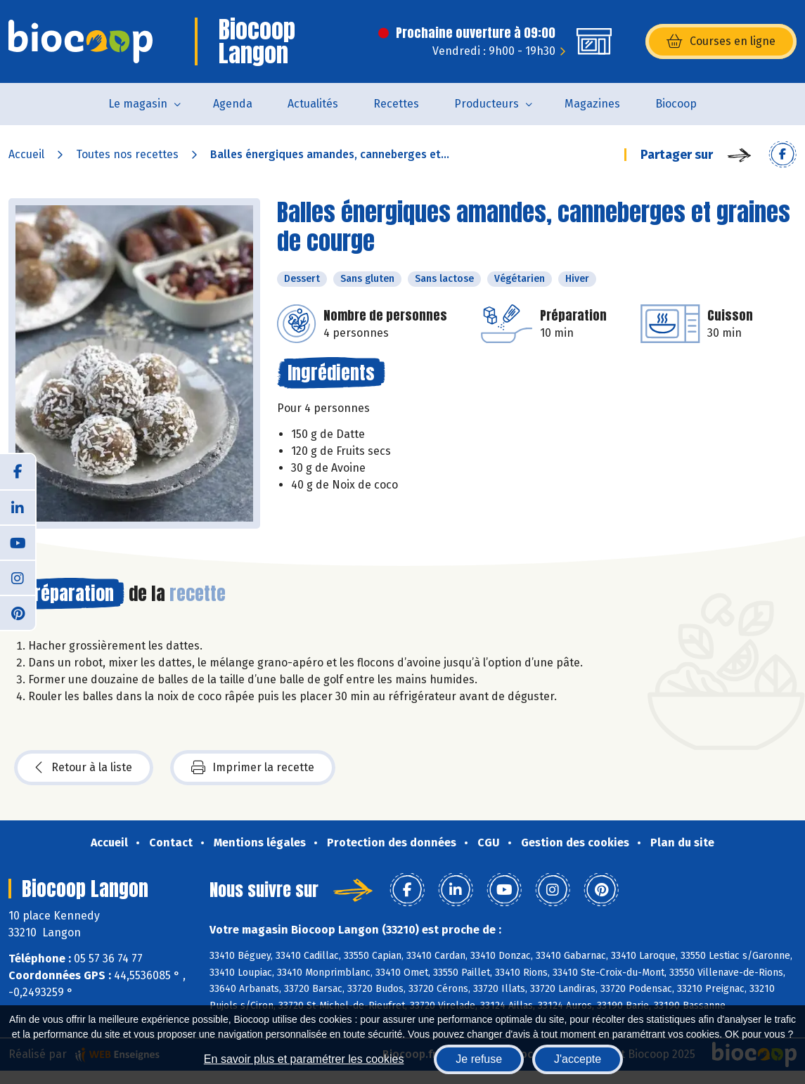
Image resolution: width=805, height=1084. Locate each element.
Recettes (396, 103)
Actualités (313, 103)
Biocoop (676, 103)
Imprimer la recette (252, 768)
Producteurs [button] (486, 103)
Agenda (232, 103)
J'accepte (577, 1059)
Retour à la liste (83, 768)
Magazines (592, 103)
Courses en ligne (720, 41)
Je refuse (479, 1059)
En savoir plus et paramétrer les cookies (304, 1059)
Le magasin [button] (137, 103)
